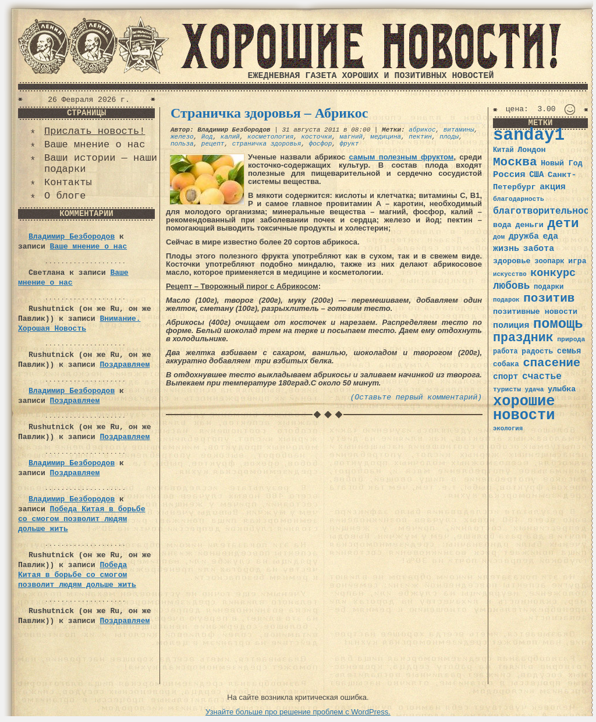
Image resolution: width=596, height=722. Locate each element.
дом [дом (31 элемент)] (499, 236)
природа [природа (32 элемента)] (571, 339)
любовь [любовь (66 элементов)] (511, 286)
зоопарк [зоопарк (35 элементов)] (549, 261)
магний (351, 136)
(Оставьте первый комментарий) (416, 397)
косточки (316, 136)
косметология (270, 136)
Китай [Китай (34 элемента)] (503, 150)
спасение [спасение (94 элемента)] (551, 363)
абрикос (422, 129)
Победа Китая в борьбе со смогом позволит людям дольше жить (81, 519)
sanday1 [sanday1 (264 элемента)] (529, 135)
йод (207, 136)
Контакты (68, 182)
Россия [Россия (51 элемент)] (509, 174)
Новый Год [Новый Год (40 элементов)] (561, 163)
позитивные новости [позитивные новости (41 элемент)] (535, 311)
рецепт (213, 143)
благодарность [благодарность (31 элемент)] (518, 199)
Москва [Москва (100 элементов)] (515, 162)
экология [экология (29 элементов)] (508, 428)
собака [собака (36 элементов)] (506, 364)
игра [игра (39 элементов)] (577, 261)
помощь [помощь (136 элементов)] (558, 324)
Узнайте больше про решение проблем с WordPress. (298, 711)
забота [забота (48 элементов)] (538, 248)
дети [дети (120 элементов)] (563, 223)
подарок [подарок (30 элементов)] (506, 299)
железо (182, 136)
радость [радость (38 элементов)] (537, 351)
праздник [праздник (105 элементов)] (523, 338)
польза (182, 143)
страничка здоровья (266, 143)
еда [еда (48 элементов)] (550, 236)
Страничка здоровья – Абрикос (269, 113)
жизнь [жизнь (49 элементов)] (506, 248)
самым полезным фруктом (401, 157)
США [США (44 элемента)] (536, 174)
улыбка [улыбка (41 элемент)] (562, 389)
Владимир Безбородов (72, 236)
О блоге (65, 195)
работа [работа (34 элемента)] (505, 352)
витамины (459, 129)
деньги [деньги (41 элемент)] (529, 225)
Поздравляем (125, 364)
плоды (449, 136)
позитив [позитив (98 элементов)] (548, 298)
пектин (420, 136)
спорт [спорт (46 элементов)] (505, 376)
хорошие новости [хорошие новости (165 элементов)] (524, 408)
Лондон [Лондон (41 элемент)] (531, 150)
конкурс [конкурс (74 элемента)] (553, 273)
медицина (385, 136)
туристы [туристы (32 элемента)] (507, 389)
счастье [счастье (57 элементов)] (542, 376)
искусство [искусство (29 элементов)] (510, 274)
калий (230, 136)
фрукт (349, 143)
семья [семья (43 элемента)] (569, 351)
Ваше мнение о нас (94, 144)
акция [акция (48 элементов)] (553, 187)
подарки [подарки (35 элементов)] (548, 287)
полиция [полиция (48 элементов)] (511, 325)
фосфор (320, 143)
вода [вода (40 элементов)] (502, 225)
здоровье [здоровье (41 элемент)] (512, 261)
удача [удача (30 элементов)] (534, 389)
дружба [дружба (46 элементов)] (524, 236)
